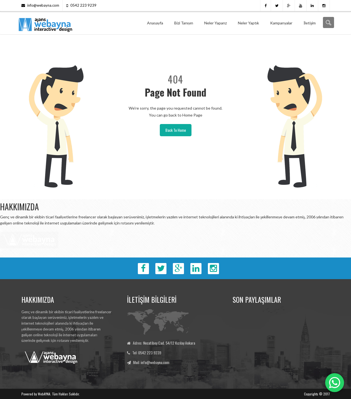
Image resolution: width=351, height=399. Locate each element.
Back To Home (175, 130)
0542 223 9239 (83, 5)
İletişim (309, 23)
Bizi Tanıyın (183, 23)
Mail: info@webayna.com (151, 362)
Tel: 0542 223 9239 (146, 352)
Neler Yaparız (215, 23)
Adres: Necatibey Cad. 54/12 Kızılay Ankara (164, 343)
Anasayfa (155, 23)
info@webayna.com (43, 5)
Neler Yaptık (248, 23)
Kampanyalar (281, 23)
